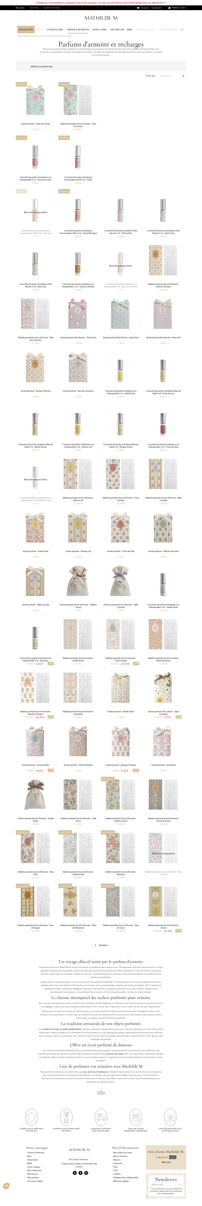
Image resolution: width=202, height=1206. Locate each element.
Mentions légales (121, 1181)
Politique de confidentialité (125, 1177)
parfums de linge (114, 1053)
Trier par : (151, 75)
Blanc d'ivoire (52, 8)
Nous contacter (120, 1156)
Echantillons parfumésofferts (66, 1130)
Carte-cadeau (33, 1167)
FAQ (115, 1167)
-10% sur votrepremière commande (135, 1130)
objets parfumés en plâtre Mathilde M (62, 1029)
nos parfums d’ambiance (95, 1071)
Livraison (117, 1163)
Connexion (156, 8)
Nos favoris (32, 1174)
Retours (117, 1160)
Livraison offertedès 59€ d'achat (101, 1130)
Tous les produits (35, 1181)
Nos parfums (33, 1177)
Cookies (117, 1174)
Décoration (32, 1160)
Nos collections (34, 1170)
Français (143, 8)
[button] (6, 1186)
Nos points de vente (122, 1152)
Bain (29, 1156)
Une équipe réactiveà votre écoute (170, 1130)
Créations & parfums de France (31, 1130)
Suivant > (104, 945)
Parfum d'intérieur (36, 1152)
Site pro (34, 8)
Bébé (29, 1163)
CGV (115, 1170)
